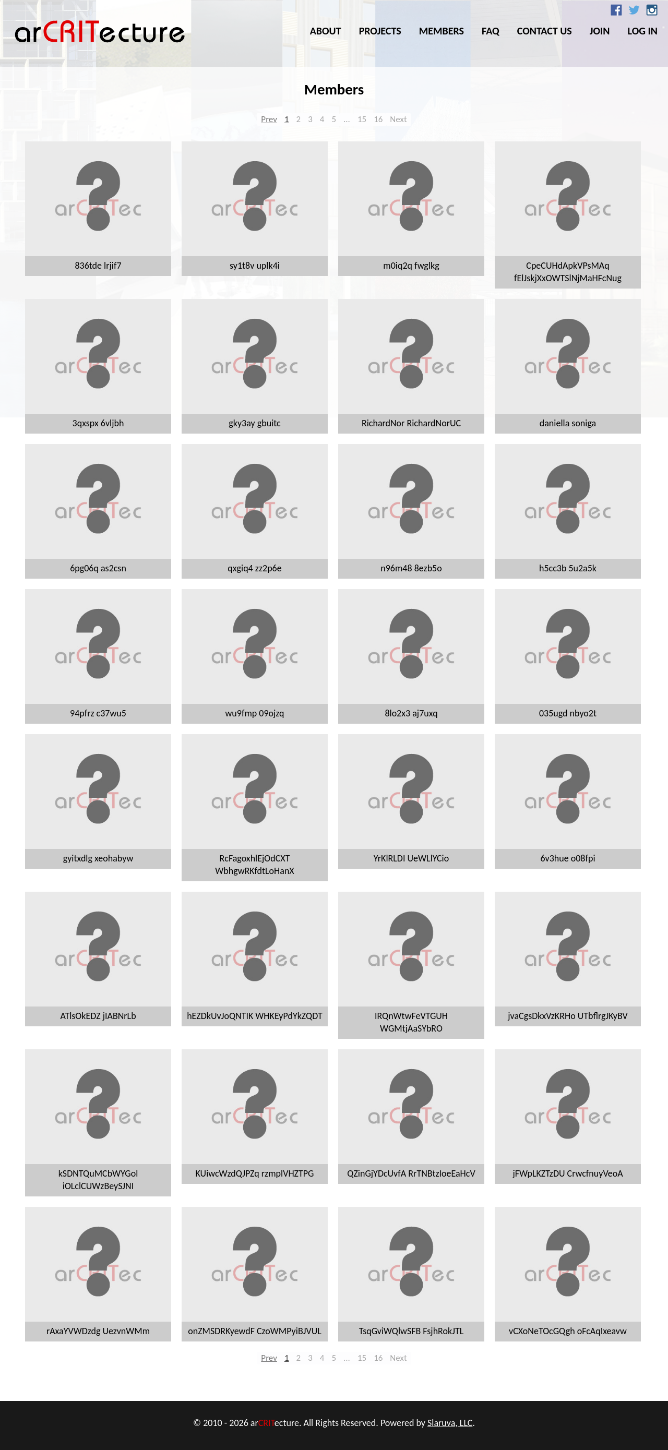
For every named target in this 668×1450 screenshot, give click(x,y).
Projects (380, 31)
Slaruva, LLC (449, 1423)
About (325, 31)
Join (600, 31)
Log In (643, 31)
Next (398, 119)
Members (441, 31)
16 (378, 119)
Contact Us (544, 31)
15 (361, 119)
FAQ (490, 31)
